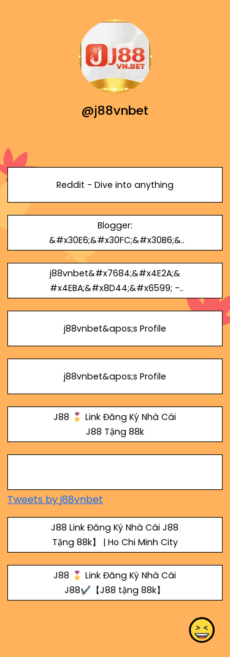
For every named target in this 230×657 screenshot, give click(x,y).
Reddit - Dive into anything (115, 185)
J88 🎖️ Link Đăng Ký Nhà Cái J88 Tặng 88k (114, 424)
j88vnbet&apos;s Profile (115, 328)
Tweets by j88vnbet (55, 499)
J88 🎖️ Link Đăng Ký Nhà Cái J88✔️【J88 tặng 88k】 (114, 582)
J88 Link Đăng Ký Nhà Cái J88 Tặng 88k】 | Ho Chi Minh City (114, 534)
